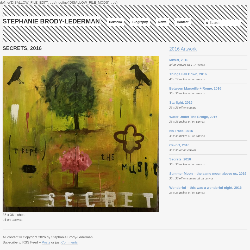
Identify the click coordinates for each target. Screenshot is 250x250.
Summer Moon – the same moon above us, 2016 (207, 174)
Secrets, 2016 (180, 159)
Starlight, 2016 (180, 102)
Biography (140, 22)
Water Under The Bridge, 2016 (193, 117)
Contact (183, 22)
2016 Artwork (183, 49)
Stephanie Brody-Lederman (51, 21)
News (162, 22)
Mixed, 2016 (178, 60)
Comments (69, 242)
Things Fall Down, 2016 (188, 74)
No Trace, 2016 (181, 131)
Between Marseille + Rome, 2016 (195, 88)
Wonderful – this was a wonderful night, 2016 (205, 188)
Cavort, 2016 (179, 145)
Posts (46, 242)
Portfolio (115, 22)
